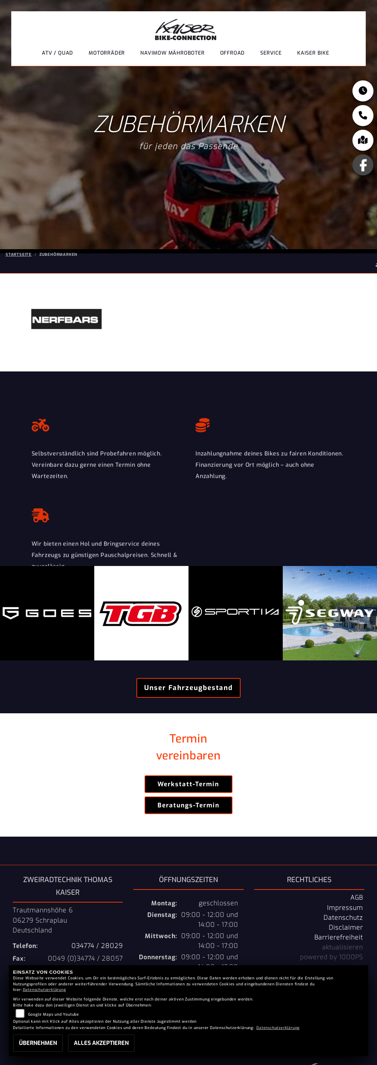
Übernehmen (38, 1043)
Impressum (345, 908)
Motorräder (107, 53)
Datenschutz (343, 917)
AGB (356, 897)
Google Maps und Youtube (53, 1014)
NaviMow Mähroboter (172, 53)
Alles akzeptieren (101, 1043)
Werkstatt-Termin (188, 784)
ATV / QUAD (57, 53)
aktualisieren (342, 947)
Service (271, 53)
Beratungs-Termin (188, 805)
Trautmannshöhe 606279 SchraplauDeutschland (43, 920)
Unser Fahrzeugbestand (188, 687)
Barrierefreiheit (338, 937)
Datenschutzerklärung (44, 989)
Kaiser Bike (313, 53)
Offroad (232, 53)
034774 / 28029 (97, 946)
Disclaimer (346, 927)
